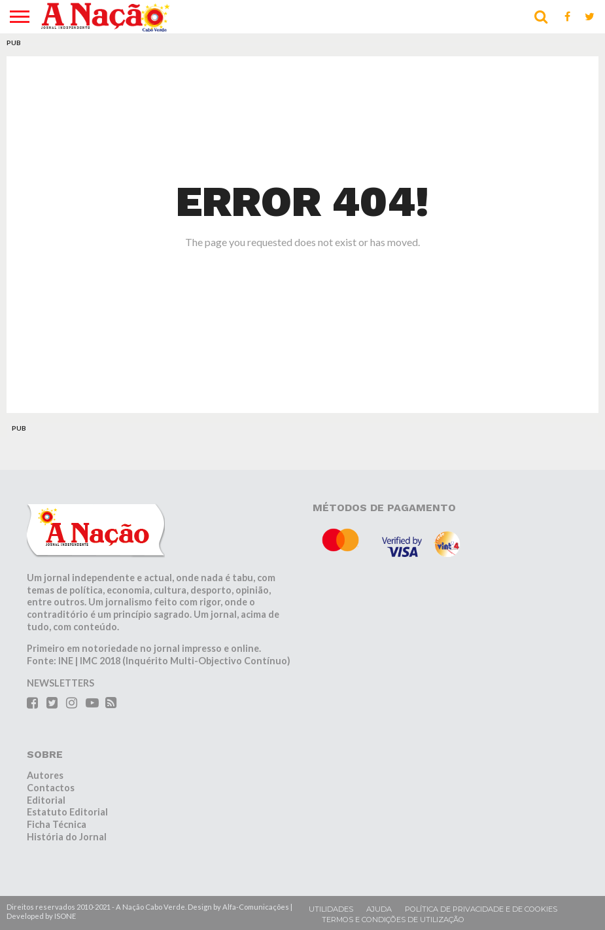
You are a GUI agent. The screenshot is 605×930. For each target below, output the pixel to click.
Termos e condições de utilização (393, 919)
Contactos (51, 787)
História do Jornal (67, 836)
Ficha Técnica (56, 824)
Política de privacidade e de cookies (481, 909)
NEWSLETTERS (60, 683)
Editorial (46, 800)
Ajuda (379, 909)
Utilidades (331, 909)
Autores (45, 775)
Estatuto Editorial (67, 811)
